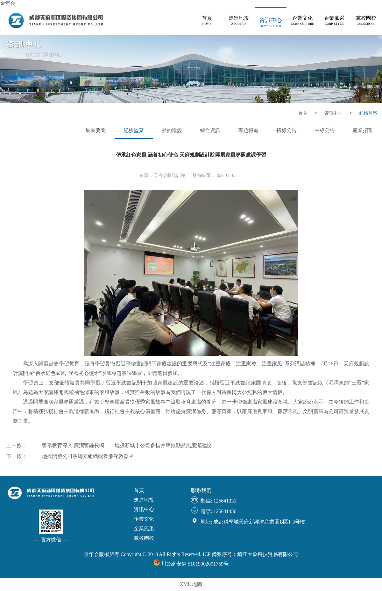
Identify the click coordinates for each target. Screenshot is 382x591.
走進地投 (144, 500)
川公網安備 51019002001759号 (191, 563)
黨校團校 (144, 538)
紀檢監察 (368, 113)
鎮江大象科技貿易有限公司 (267, 554)
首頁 (139, 490)
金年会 (7, 3)
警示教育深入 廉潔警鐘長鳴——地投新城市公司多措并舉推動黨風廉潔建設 (126, 445)
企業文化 (144, 519)
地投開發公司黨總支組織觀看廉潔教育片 (88, 456)
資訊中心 (333, 113)
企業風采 (144, 528)
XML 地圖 (191, 584)
